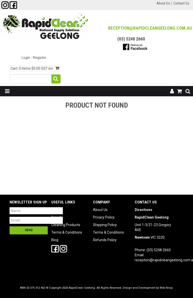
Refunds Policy (105, 240)
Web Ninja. (166, 287)
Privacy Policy (104, 217)
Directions (143, 210)
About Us (163, 3)
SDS (54, 210)
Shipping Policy (105, 225)
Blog (54, 240)
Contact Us (181, 3)
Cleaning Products (65, 225)
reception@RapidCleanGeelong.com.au (150, 28)
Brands (57, 217)
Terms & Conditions (66, 232)
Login (26, 57)
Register (39, 57)
